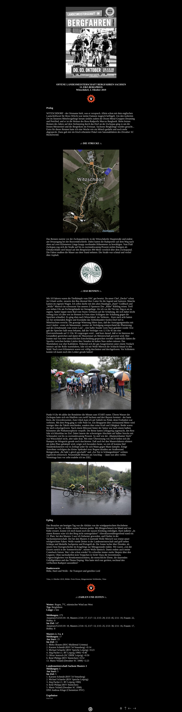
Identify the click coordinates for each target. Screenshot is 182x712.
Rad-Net (49, 698)
